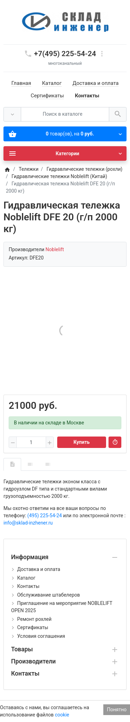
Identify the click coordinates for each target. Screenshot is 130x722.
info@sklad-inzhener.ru (28, 523)
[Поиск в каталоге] (65, 114)
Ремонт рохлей (34, 619)
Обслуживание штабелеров (48, 595)
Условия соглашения (41, 636)
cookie (62, 714)
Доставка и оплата (95, 83)
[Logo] (65, 22)
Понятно (117, 709)
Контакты (87, 96)
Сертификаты (47, 96)
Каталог (51, 83)
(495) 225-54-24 (44, 515)
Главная (21, 83)
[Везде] (12, 114)
